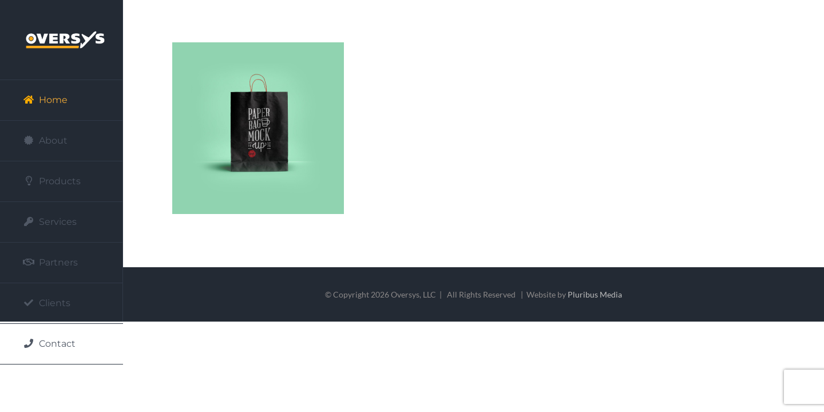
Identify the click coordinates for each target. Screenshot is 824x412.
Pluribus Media (595, 294)
